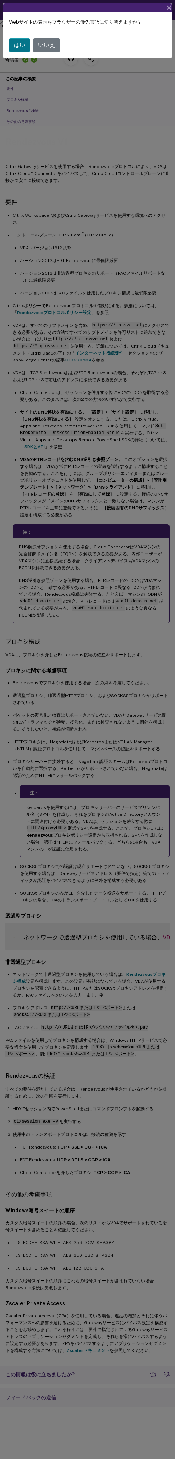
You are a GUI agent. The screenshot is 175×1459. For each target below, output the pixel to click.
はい (19, 45)
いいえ (46, 45)
